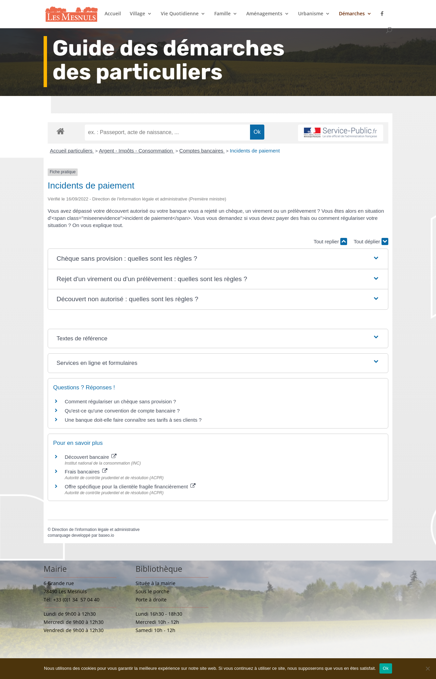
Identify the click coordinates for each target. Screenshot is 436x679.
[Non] (427, 668)
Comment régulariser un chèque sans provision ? (120, 401)
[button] (218, 259)
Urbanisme (310, 14)
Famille (222, 14)
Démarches (352, 14)
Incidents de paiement (255, 150)
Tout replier (330, 241)
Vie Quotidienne (180, 14)
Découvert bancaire (90, 457)
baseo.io (106, 535)
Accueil (113, 14)
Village (137, 14)
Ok (386, 668)
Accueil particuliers (72, 150)
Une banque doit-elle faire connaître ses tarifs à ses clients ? (133, 420)
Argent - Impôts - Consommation (136, 150)
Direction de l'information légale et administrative (96, 529)
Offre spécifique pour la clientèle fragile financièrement (130, 486)
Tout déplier (371, 241)
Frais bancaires (86, 471)
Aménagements (264, 14)
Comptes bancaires (201, 150)
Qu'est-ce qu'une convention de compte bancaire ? (122, 411)
